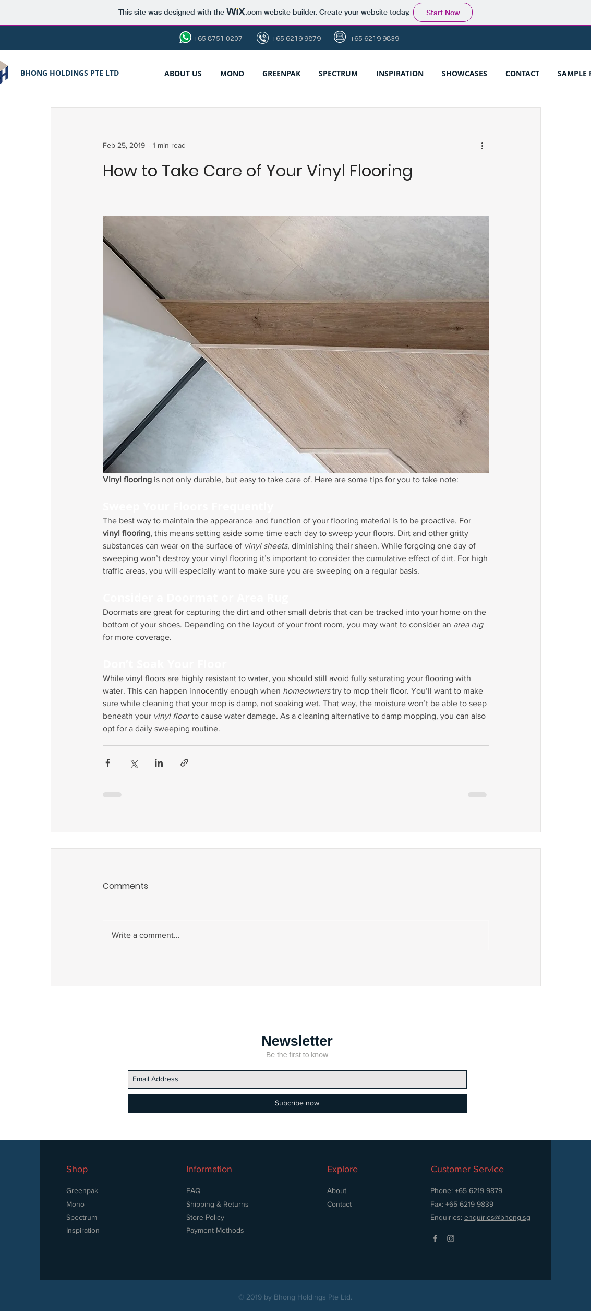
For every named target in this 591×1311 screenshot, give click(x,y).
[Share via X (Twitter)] (133, 763)
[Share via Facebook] (108, 763)
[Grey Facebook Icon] (435, 1238)
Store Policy (206, 1217)
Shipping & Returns (217, 1204)
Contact (339, 1204)
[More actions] (482, 145)
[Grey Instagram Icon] (450, 1238)
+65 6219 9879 (296, 38)
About (336, 1190)
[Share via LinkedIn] (159, 763)
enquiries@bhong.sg (497, 1217)
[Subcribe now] (297, 1103)
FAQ (193, 1190)
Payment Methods (215, 1230)
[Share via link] (184, 763)
